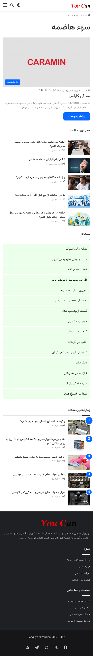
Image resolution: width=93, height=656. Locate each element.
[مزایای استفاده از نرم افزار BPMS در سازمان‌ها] (79, 200)
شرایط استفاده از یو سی (78, 621)
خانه (86, 16)
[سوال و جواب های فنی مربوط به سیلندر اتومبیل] (79, 480)
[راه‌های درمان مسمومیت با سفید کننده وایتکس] (79, 462)
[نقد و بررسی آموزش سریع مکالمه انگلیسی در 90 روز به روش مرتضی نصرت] (79, 444)
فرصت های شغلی (81, 580)
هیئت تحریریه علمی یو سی (74, 90)
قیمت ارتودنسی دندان (74, 311)
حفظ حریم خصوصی (80, 614)
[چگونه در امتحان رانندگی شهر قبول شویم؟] (79, 427)
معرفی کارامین (79, 96)
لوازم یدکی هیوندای (75, 373)
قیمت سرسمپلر (77, 332)
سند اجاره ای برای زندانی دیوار (69, 259)
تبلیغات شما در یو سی (79, 601)
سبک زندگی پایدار (76, 383)
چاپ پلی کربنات (77, 342)
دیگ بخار (81, 363)
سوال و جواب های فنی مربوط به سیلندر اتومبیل (39, 475)
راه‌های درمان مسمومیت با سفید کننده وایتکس (39, 457)
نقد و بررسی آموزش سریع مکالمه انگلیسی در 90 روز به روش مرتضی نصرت (35, 441)
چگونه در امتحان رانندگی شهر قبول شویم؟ (42, 421)
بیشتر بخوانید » (76, 116)
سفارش (75, 394)
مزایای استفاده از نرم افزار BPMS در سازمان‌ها (40, 195)
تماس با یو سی (82, 608)
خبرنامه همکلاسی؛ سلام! (77, 560)
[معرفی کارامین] (46, 62)
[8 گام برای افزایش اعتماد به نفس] (79, 165)
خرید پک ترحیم (77, 321)
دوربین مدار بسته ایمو (73, 290)
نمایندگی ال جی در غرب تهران (69, 352)
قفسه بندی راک (77, 269)
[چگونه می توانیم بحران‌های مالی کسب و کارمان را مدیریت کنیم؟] (79, 147)
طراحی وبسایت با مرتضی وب (69, 280)
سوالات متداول (82, 573)
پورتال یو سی (80, 534)
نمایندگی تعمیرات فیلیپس (71, 301)
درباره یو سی (84, 567)
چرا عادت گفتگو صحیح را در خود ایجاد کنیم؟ (40, 177)
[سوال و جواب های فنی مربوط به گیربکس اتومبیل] (79, 498)
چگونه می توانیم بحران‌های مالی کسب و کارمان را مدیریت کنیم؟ (38, 144)
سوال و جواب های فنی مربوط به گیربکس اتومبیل (38, 492)
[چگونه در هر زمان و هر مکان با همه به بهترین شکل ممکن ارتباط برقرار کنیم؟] (79, 218)
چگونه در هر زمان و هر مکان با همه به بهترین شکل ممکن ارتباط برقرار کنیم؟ (37, 215)
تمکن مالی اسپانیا (76, 249)
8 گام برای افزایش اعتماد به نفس (47, 160)
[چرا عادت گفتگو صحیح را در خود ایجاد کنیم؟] (79, 182)
